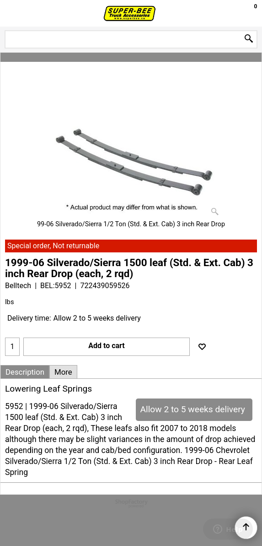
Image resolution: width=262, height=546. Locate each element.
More (63, 372)
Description (24, 372)
